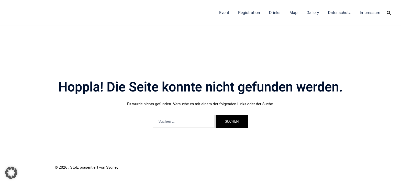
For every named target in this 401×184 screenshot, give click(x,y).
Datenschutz (339, 12)
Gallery (312, 12)
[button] (11, 173)
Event (224, 12)
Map (293, 12)
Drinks (275, 12)
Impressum (370, 12)
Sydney (112, 167)
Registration (249, 12)
